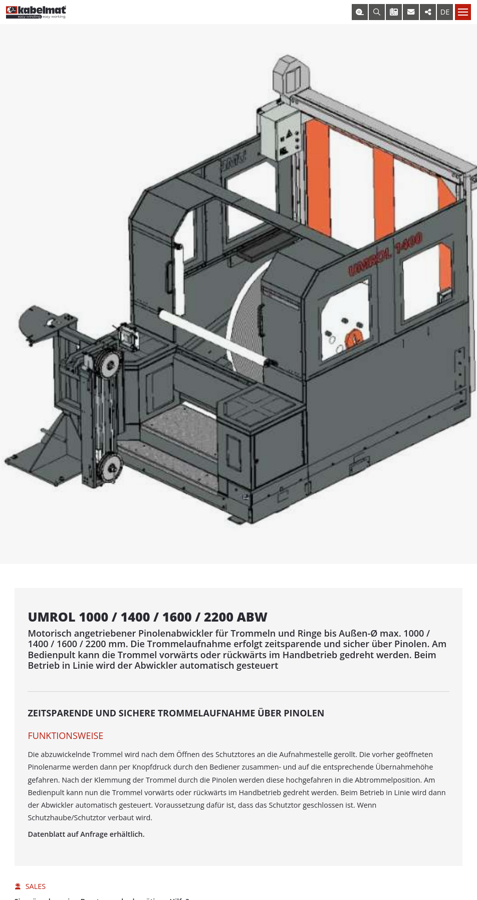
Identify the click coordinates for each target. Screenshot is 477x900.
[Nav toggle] (463, 12)
